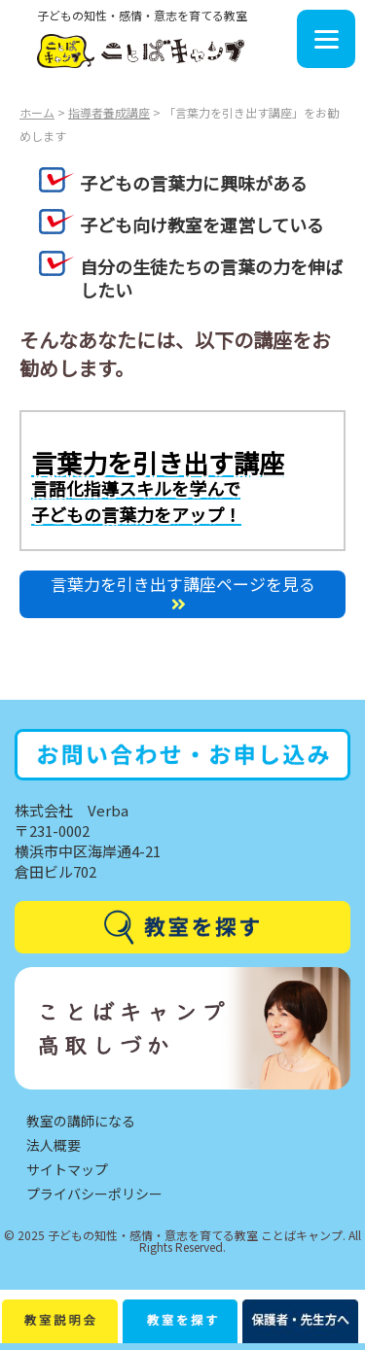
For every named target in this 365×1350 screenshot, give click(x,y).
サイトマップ (67, 1169)
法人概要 (53, 1145)
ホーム (37, 112)
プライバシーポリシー (94, 1193)
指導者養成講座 (109, 112)
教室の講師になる (80, 1120)
